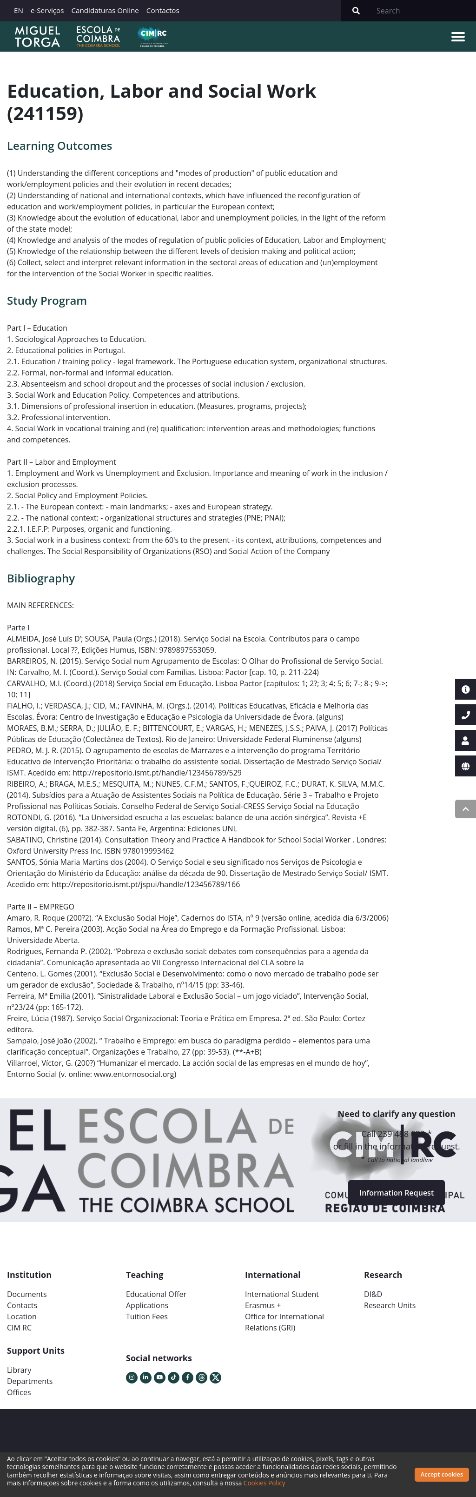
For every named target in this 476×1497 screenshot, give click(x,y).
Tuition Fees (147, 1316)
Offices (19, 1392)
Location (22, 1316)
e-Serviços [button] (47, 10)
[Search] (423, 10)
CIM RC (19, 1328)
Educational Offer (156, 1294)
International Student (282, 1294)
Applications (147, 1305)
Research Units (390, 1305)
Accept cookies (442, 1474)
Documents (27, 1294)
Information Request (396, 1193)
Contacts (22, 1305)
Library (19, 1370)
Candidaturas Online (105, 10)
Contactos (162, 10)
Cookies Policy (264, 1482)
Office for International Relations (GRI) (284, 1322)
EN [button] (18, 10)
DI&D (373, 1294)
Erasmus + (263, 1305)
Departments (30, 1381)
